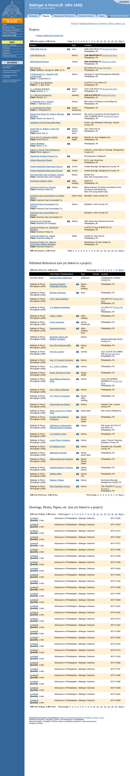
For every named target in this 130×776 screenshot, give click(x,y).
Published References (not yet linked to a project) (60, 263)
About (62, 718)
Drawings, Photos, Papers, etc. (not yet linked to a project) (66, 507)
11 (101, 41)
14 (112, 41)
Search (95, 718)
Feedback (88, 718)
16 (116, 514)
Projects (74, 23)
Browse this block (110, 49)
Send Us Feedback (10, 33)
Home (5, 25)
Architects (6, 48)
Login (102, 718)
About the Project (9, 27)
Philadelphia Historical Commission (10, 76)
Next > (121, 41)
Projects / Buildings (10, 45)
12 (105, 41)
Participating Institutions (11, 30)
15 (116, 41)
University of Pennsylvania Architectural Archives (11, 71)
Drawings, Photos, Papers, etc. (112, 23)
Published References (88, 23)
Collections (7, 53)
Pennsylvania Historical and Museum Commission (12, 81)
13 (109, 41)
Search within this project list (50, 36)
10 (98, 41)
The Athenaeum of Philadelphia (9, 66)
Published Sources (9, 56)
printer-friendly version (119, 15)
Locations (6, 50)
